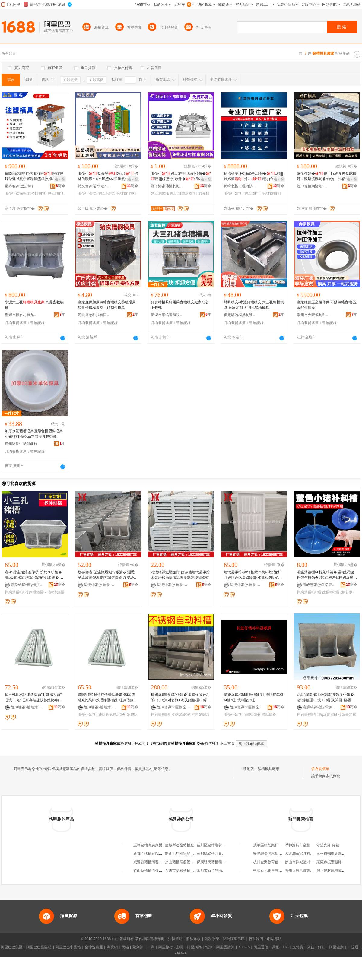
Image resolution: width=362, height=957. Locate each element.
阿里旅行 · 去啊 (170, 947)
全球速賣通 (94, 947)
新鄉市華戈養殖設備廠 (167, 315)
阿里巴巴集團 (12, 947)
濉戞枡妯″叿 (37, 193)
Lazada (180, 952)
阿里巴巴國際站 (39, 947)
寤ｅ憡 (60, 179)
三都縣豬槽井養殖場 (213, 853)
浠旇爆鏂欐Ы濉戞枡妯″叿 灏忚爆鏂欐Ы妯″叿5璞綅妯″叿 (254, 697)
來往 (310, 947)
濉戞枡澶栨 (87, 193)
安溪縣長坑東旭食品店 (271, 853)
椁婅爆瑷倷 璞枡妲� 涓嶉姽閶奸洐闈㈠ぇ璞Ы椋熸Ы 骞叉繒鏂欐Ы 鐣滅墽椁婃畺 (181, 697)
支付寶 (297, 947)
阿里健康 (336, 947)
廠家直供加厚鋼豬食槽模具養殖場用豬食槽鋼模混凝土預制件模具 (107, 305)
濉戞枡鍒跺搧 (16, 193)
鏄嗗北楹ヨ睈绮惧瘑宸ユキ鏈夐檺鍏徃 (240, 186)
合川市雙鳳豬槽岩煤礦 (183, 870)
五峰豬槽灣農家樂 (147, 845)
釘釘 (321, 947)
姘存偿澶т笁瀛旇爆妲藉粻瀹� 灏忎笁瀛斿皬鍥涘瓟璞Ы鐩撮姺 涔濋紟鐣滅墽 (108, 575)
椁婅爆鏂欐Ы (36, 592)
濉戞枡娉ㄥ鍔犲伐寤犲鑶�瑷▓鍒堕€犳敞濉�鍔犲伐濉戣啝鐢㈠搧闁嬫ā (181, 176)
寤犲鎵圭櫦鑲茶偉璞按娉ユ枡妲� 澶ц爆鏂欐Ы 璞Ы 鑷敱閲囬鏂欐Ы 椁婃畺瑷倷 (325, 697)
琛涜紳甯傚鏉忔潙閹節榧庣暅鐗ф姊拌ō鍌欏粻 (100, 585)
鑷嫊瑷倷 (326, 592)
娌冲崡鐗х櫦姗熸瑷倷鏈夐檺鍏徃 (27, 707)
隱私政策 (212, 939)
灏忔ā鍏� (252, 714)
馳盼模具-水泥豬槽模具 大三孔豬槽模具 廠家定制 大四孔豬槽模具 (254, 305)
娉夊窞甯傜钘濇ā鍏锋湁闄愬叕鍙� (94, 186)
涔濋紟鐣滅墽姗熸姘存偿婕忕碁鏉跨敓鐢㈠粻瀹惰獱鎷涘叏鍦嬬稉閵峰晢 (180, 575)
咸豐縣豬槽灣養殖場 (149, 862)
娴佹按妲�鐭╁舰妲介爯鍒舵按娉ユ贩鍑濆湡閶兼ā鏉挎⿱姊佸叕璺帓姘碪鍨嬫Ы (326, 176)
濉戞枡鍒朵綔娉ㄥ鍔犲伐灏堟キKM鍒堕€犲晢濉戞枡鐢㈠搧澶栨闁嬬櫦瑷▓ (108, 176)
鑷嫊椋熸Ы (344, 592)
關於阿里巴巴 (234, 939)
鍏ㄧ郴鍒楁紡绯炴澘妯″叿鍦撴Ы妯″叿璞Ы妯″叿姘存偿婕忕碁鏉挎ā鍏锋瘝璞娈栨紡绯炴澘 (34, 697)
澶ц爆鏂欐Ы (327, 714)
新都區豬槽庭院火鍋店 (151, 853)
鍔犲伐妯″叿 (272, 193)
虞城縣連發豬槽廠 (179, 845)
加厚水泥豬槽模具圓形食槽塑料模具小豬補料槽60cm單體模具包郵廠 (34, 434)
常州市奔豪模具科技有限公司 (313, 315)
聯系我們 (256, 939)
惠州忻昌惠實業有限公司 (305, 870)
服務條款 (193, 939)
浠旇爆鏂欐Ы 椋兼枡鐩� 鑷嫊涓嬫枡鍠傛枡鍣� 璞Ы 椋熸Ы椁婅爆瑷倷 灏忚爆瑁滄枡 (326, 575)
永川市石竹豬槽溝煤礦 (215, 870)
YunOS (244, 947)
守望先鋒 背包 (327, 845)
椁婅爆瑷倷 (14, 592)
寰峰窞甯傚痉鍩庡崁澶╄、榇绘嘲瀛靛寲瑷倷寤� (319, 585)
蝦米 (209, 947)
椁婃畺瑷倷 (160, 714)
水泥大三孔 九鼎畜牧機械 (34, 305)
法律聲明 (175, 939)
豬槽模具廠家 (268, 769)
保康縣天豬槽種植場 (213, 862)
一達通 (353, 947)
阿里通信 (261, 947)
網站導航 (274, 939)
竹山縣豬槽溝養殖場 (149, 870)
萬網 (275, 947)
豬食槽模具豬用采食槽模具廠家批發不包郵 (180, 305)
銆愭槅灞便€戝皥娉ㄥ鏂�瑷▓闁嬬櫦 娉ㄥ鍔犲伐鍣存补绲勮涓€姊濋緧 (253, 176)
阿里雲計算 (225, 947)
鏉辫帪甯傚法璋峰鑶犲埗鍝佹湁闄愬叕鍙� (21, 186)
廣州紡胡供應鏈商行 (21, 444)
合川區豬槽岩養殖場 (213, 845)
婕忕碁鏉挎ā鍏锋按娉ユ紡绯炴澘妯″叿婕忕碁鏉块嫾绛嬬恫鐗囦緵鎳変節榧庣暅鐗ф (253, 575)
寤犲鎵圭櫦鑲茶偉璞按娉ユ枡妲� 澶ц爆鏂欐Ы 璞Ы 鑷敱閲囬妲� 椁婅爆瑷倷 (34, 575)
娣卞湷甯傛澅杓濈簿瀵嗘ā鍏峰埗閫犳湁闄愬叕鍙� (167, 186)
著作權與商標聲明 (149, 939)
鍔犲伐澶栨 (126, 193)
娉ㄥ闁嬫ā (160, 193)
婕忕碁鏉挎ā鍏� (112, 714)
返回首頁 (227, 743)
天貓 (125, 947)
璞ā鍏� (269, 714)
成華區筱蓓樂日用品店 (271, 845)
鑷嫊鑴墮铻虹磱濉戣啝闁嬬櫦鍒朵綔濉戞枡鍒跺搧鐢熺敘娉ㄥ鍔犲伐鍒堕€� (34, 176)
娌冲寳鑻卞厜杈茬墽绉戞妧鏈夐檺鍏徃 (173, 707)
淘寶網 (112, 947)
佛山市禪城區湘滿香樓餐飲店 (308, 862)
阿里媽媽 (194, 947)
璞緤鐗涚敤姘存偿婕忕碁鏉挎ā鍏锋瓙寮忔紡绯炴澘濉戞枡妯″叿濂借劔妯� (107, 697)
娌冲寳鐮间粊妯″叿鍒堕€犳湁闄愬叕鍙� (313, 186)
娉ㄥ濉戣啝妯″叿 (184, 193)
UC (285, 947)
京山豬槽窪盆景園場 (181, 862)
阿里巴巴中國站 (68, 947)
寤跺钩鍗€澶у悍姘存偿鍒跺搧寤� (27, 585)
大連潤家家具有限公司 (303, 853)
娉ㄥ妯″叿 (56, 193)
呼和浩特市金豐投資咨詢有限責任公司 (315, 845)
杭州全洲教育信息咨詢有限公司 (278, 862)
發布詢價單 (320, 769)
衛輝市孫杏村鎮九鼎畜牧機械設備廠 (21, 315)
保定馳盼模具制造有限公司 (240, 315)
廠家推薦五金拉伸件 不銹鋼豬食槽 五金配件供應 (327, 305)
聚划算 (137, 947)
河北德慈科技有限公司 (94, 315)
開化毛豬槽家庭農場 (181, 853)
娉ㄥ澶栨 (107, 193)
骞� (60, 186)
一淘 (150, 947)
